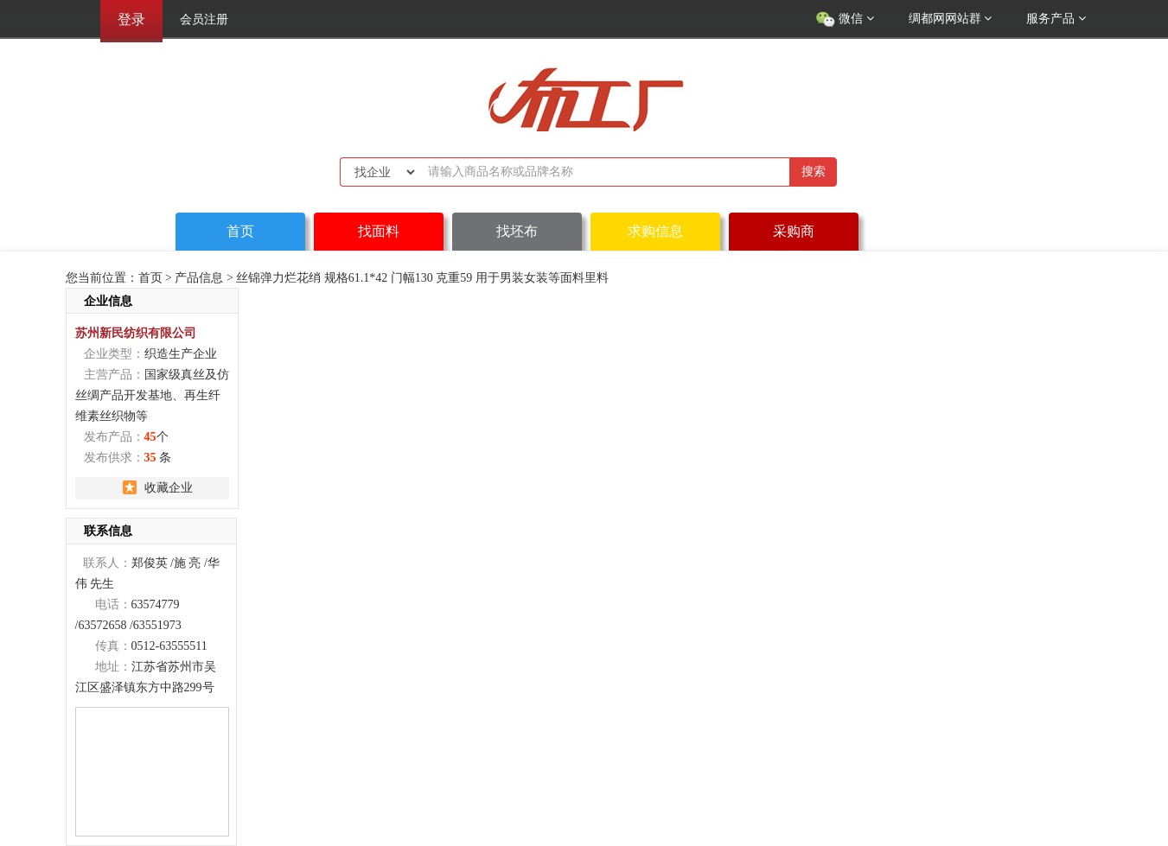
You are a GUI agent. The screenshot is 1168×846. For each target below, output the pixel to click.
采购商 (793, 231)
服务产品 (1056, 18)
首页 (240, 231)
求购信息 (655, 231)
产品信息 (199, 277)
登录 (131, 19)
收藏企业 (168, 487)
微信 (844, 20)
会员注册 (204, 19)
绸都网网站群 (950, 18)
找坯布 (517, 231)
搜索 (813, 171)
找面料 (378, 231)
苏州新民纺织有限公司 (135, 333)
